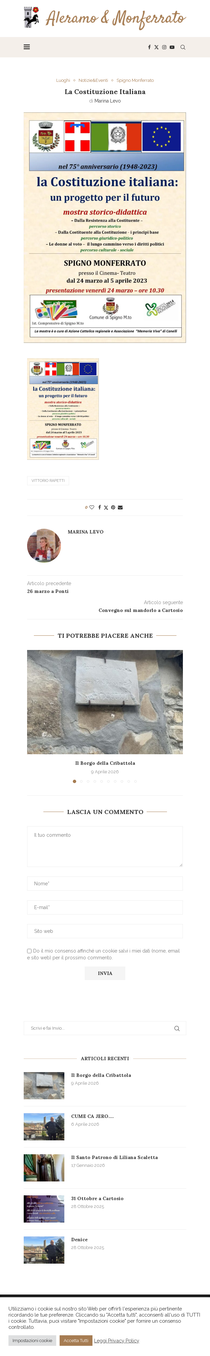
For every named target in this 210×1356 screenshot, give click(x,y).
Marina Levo (107, 101)
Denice (79, 1239)
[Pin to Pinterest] (113, 507)
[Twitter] (156, 47)
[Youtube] (172, 47)
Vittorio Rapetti (48, 480)
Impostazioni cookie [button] (32, 1340)
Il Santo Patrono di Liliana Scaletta (114, 1157)
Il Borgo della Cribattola (105, 763)
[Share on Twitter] (106, 507)
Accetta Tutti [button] (76, 1340)
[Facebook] (149, 47)
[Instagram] (164, 47)
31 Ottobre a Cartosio (97, 1198)
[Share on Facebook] (99, 507)
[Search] (183, 47)
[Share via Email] (120, 507)
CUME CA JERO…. (92, 1116)
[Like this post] (91, 507)
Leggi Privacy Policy (116, 1340)
